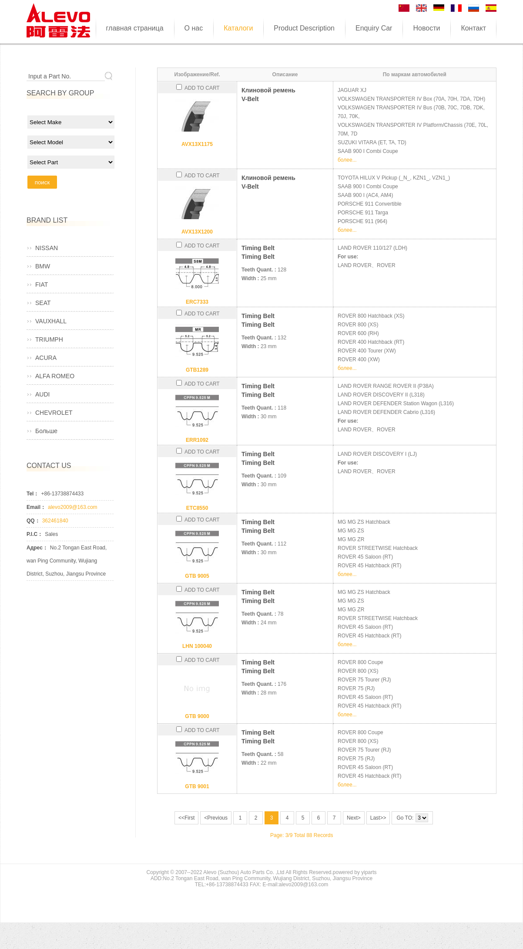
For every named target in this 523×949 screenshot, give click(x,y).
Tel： (33, 494)
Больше (46, 430)
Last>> (378, 818)
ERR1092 (197, 440)
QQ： (33, 521)
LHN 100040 (197, 646)
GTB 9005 (197, 576)
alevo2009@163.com (72, 507)
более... (347, 160)
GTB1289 (197, 370)
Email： (36, 507)
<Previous (216, 818)
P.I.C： (35, 534)
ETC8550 (197, 508)
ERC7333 (197, 302)
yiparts (368, 872)
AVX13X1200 (197, 232)
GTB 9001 (197, 786)
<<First (186, 818)
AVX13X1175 (197, 144)
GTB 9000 (197, 716)
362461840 (55, 521)
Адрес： (37, 548)
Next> (354, 818)
